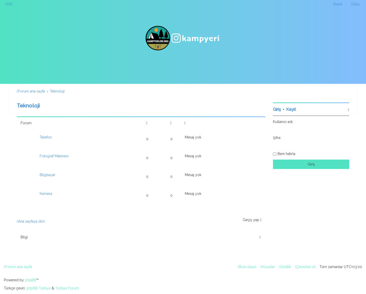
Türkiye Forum (67, 288)
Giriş (277, 109)
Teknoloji (28, 105)
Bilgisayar (47, 175)
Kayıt (291, 109)
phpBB (30, 280)
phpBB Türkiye (38, 288)
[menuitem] (9, 4)
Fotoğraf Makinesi (54, 156)
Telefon (46, 137)
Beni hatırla (286, 154)
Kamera (46, 194)
